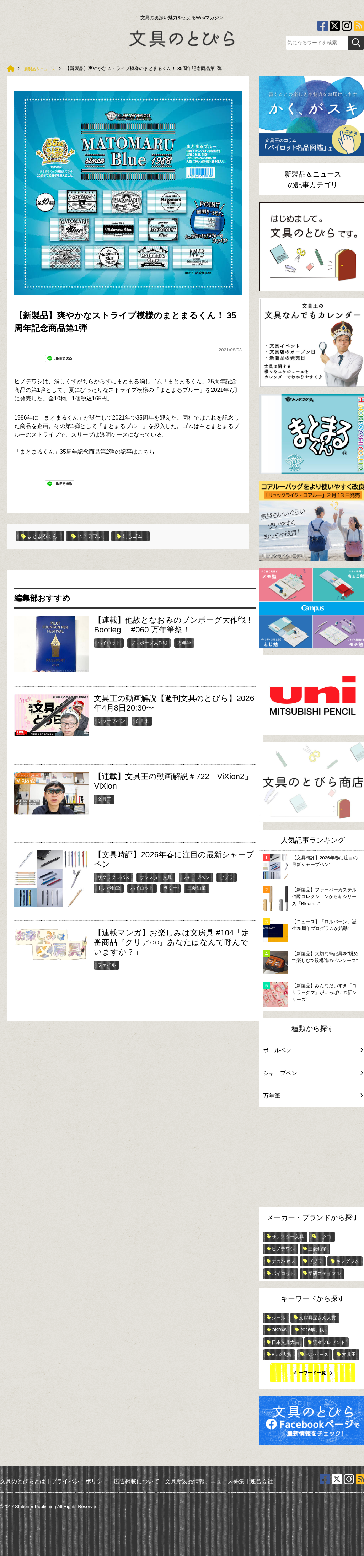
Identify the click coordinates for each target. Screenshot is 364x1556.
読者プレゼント (329, 1342)
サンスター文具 (156, 877)
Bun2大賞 (281, 1354)
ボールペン (313, 1050)
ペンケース (316, 1354)
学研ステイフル (324, 1273)
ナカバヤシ (283, 1261)
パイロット (109, 642)
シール (278, 1317)
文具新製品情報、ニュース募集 (205, 1481)
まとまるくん (41, 536)
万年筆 (184, 642)
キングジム (347, 1261)
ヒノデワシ (28, 381)
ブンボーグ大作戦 (148, 642)
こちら (146, 452)
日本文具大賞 (285, 1342)
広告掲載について (136, 1481)
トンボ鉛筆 (109, 888)
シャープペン (111, 720)
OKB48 (279, 1330)
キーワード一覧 (310, 1373)
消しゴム (140, 536)
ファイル (106, 964)
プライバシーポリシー (79, 1481)
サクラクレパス (113, 877)
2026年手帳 (312, 1330)
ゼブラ (227, 877)
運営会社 (261, 1481)
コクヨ (324, 1236)
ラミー (170, 888)
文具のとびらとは (23, 1481)
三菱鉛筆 (196, 888)
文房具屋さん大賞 (317, 1317)
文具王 (142, 720)
